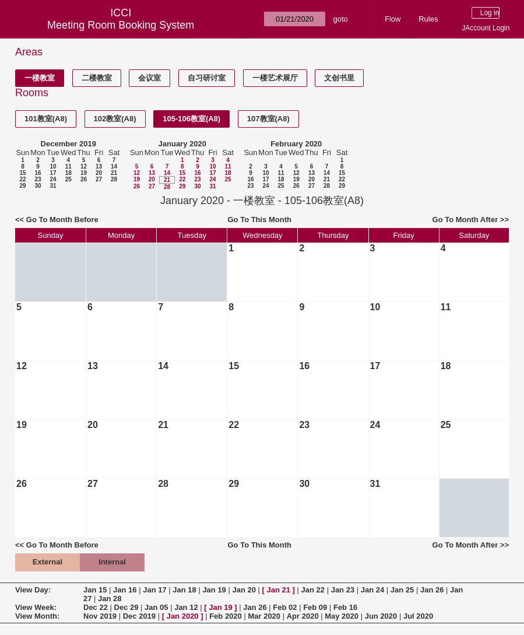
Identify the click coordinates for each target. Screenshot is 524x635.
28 (114, 179)
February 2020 (296, 143)
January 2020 (182, 143)
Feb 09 (315, 607)
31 (53, 186)
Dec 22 (95, 607)
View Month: (37, 616)
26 (83, 179)
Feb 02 (285, 607)
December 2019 (68, 143)
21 (114, 173)
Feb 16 (345, 607)
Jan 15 (95, 589)
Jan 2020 (183, 616)
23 (37, 179)
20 (99, 173)
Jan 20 (243, 589)
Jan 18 (184, 589)
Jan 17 (154, 589)
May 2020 (341, 616)
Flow (392, 19)
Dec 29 (126, 607)
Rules (428, 19)
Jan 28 (109, 598)
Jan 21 (278, 589)
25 (68, 179)
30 (37, 186)
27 (99, 179)
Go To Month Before (62, 219)
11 (68, 166)
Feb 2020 (225, 616)
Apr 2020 (303, 616)
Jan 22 (313, 589)
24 (53, 179)
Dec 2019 (139, 616)
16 (37, 173)
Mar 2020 (264, 616)
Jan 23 (342, 589)
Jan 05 (156, 607)
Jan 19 (214, 589)
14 (114, 166)
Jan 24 (372, 589)
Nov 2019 (100, 616)
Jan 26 (432, 589)
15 (22, 173)
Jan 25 (402, 589)
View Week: (36, 607)
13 (99, 166)
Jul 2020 (418, 616)
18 (68, 173)
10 (53, 166)
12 (83, 166)
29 (22, 186)
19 (83, 173)
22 (22, 179)
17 (53, 173)
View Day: (33, 589)
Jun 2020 (381, 616)
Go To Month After (465, 219)
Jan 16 (124, 589)
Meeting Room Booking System (120, 25)
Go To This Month (259, 219)
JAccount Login (485, 28)
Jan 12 (186, 607)
